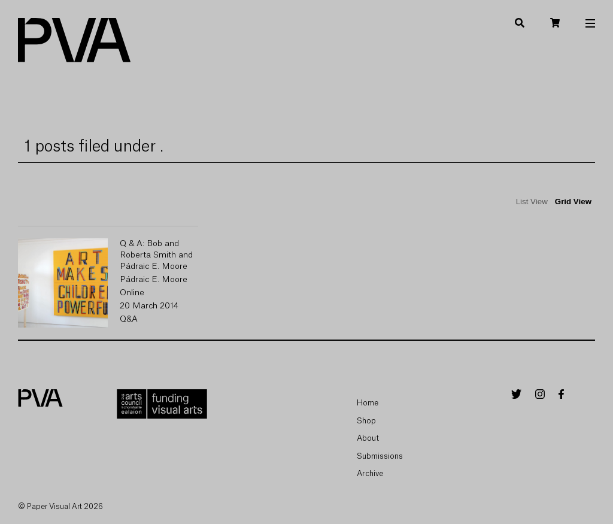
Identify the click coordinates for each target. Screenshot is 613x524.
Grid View (573, 201)
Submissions (380, 456)
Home (367, 403)
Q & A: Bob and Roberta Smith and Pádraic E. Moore (156, 255)
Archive (370, 473)
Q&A (129, 319)
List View (532, 201)
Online (132, 293)
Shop (366, 421)
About (368, 438)
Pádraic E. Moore (153, 279)
